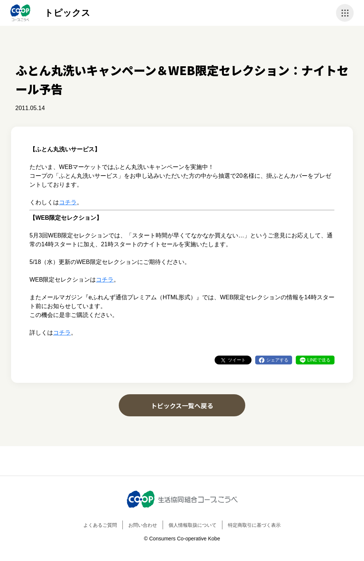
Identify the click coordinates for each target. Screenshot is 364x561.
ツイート (237, 360)
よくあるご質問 (100, 525)
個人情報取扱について (192, 525)
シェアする (277, 360)
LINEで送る (318, 360)
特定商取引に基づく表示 (254, 525)
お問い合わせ (142, 525)
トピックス (67, 13)
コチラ (68, 202)
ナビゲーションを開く (345, 13)
